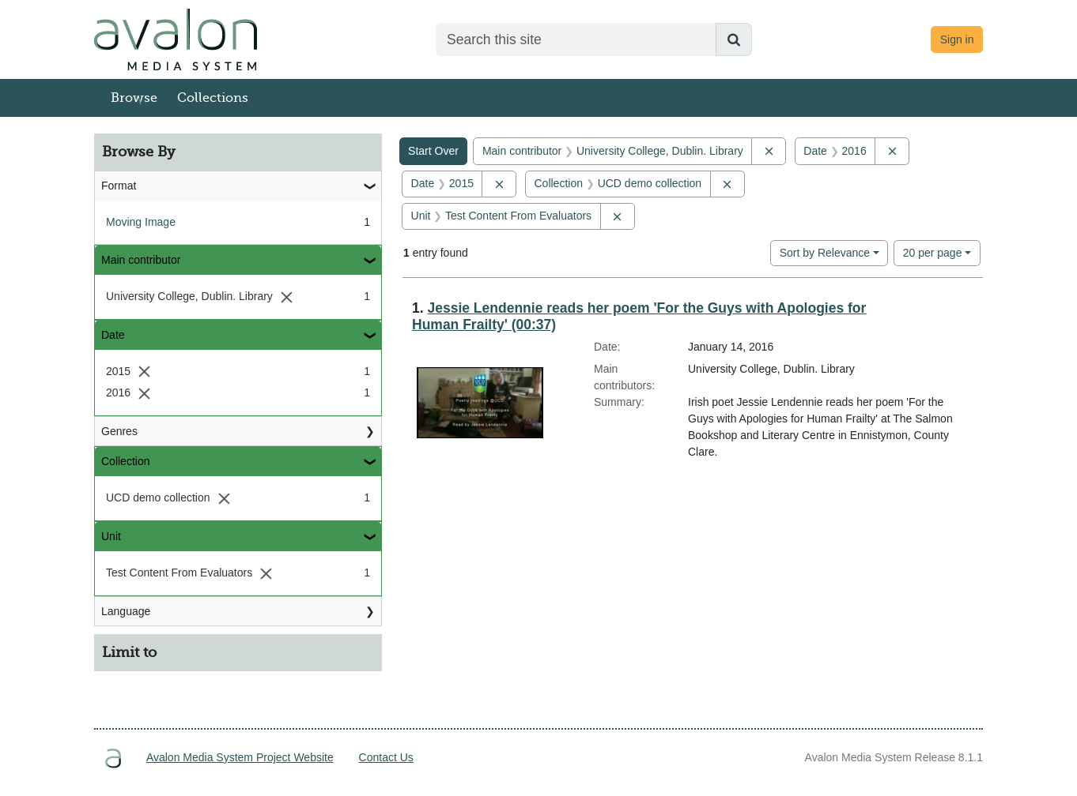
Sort (825, 252)
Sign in (957, 39)
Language (125, 611)
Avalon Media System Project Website (240, 757)
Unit (111, 536)
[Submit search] (734, 39)
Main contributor (140, 259)
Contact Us (386, 757)
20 (932, 251)
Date (113, 335)
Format (118, 185)
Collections (212, 98)
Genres (119, 431)
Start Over (433, 151)
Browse (134, 98)
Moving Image (141, 222)
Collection (125, 461)
